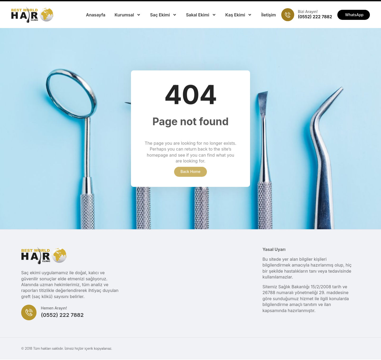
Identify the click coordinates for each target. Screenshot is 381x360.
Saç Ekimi (163, 15)
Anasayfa (95, 14)
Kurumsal (128, 15)
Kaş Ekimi (238, 15)
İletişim (268, 14)
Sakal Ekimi (201, 15)
